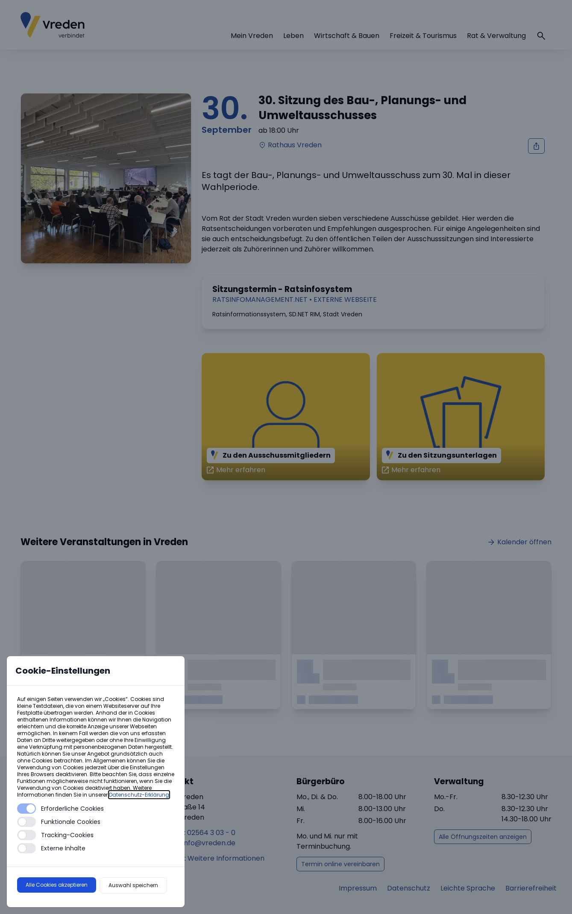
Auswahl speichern (133, 885)
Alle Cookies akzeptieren (57, 884)
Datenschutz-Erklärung (139, 794)
